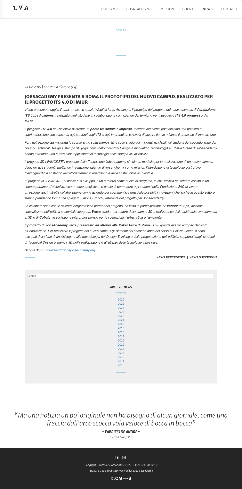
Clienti (188, 9)
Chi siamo (109, 9)
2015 (121, 344)
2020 (121, 324)
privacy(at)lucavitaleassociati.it (134, 470)
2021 (121, 320)
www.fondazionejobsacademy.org (70, 250)
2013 (121, 352)
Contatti (229, 9)
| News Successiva (201, 257)
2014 (121, 348)
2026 (121, 299)
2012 (121, 357)
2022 (121, 316)
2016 (121, 340)
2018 (121, 332)
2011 (121, 361)
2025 (121, 303)
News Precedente (171, 257)
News (208, 9)
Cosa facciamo (139, 9)
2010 (121, 365)
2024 (121, 307)
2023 (121, 311)
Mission (167, 9)
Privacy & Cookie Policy (102, 470)
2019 (121, 328)
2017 (121, 336)
